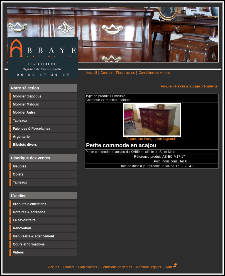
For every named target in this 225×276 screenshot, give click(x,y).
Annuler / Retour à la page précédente (189, 86)
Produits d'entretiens (29, 204)
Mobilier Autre (24, 112)
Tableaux (20, 120)
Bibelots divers (25, 145)
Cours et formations (29, 244)
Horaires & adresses (29, 212)
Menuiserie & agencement (33, 236)
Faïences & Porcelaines (31, 129)
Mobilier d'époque (27, 96)
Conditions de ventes (154, 73)
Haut (171, 267)
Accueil (91, 73)
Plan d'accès (125, 73)
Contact (107, 73)
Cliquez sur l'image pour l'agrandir (152, 137)
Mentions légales (148, 267)
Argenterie (21, 137)
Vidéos (18, 252)
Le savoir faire (24, 220)
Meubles (19, 166)
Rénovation (22, 228)
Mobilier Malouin (26, 104)
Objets (18, 174)
